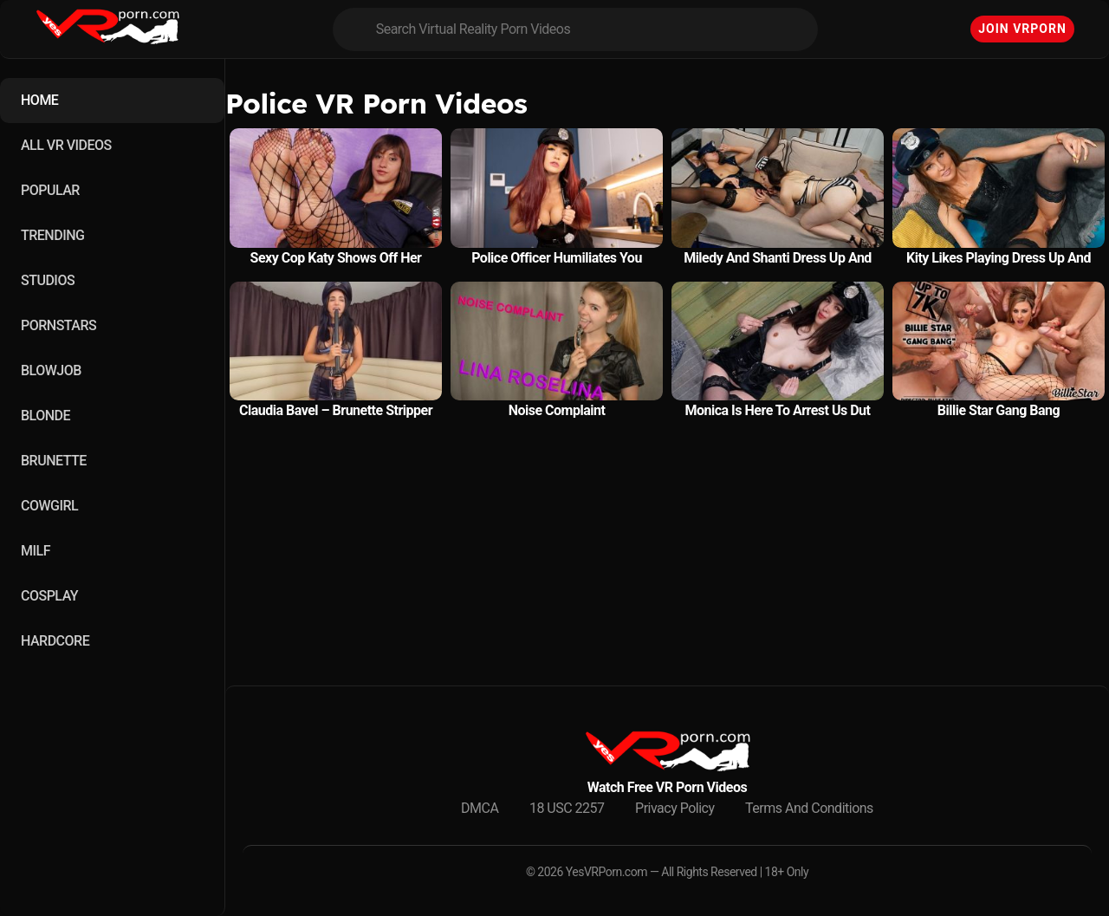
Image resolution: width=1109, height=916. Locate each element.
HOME (39, 100)
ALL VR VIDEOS (66, 145)
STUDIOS (48, 280)
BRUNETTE (54, 460)
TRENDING (52, 235)
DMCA (479, 808)
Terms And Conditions (809, 808)
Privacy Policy (675, 808)
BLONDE (45, 415)
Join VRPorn (1022, 29)
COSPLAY (49, 596)
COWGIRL (49, 505)
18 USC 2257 (567, 808)
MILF (35, 550)
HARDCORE (55, 641)
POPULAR (50, 190)
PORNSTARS (58, 325)
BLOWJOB (51, 370)
